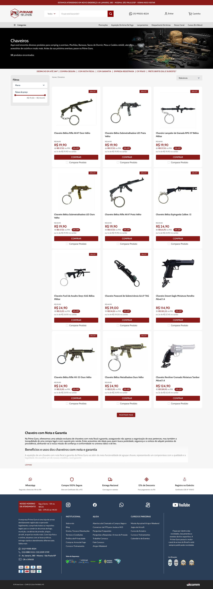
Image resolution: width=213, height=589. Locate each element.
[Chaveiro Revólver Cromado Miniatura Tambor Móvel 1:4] (178, 369)
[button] (30, 85)
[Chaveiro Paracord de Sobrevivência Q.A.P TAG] (127, 290)
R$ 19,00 (30, 98)
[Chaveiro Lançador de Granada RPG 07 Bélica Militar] (178, 127)
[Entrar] (169, 14)
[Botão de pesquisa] (111, 14)
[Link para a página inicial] (54, 77)
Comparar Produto (77, 162)
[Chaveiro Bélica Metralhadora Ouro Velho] (127, 369)
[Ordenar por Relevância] (189, 77)
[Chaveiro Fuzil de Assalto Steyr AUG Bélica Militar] (76, 290)
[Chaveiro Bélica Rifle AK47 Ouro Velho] (76, 127)
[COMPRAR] (76, 157)
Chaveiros (61, 77)
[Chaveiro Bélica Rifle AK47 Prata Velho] (127, 208)
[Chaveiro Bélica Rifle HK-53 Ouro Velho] (76, 369)
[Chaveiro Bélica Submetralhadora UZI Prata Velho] (127, 127)
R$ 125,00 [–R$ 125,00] (40, 98)
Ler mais (28, 465)
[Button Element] (194, 13)
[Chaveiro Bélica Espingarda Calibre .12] (178, 208)
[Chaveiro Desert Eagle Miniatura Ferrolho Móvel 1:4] (178, 290)
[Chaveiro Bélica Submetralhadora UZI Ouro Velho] (76, 208)
